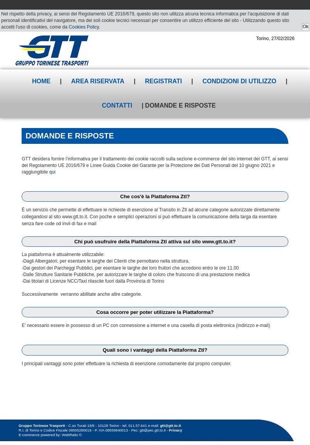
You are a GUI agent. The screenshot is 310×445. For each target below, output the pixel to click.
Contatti (117, 105)
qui (52, 172)
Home (41, 81)
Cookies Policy (84, 27)
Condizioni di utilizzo (239, 81)
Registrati (163, 81)
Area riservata (97, 81)
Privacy (175, 430)
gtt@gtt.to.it (170, 425)
